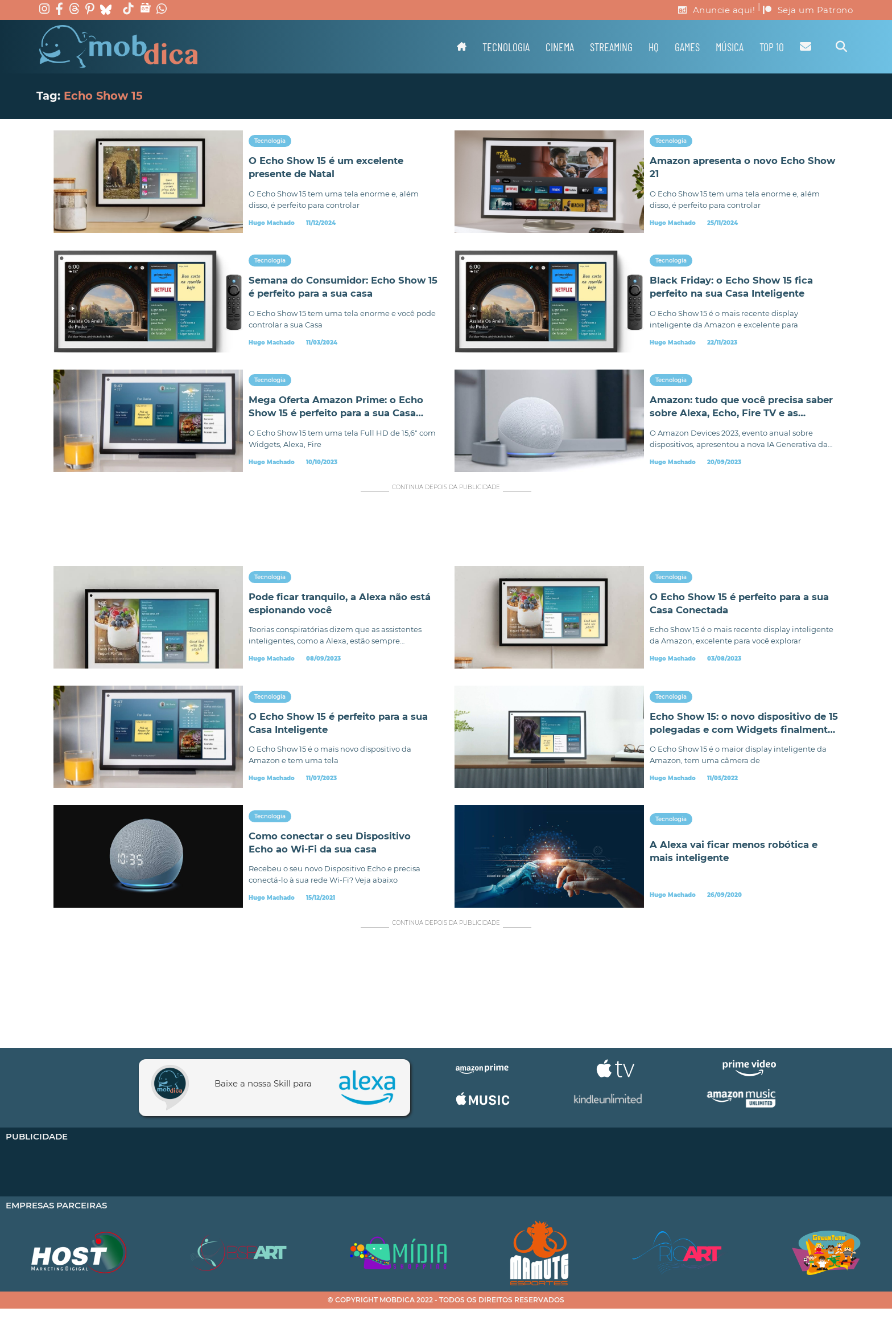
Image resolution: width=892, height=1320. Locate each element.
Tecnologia (506, 47)
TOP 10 (771, 47)
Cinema (560, 47)
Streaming (611, 47)
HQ (654, 47)
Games (687, 47)
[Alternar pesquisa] (841, 46)
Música (730, 47)
